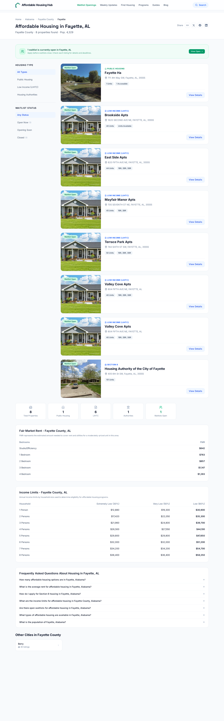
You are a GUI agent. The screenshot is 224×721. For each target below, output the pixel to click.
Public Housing (24, 79)
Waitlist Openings (86, 5)
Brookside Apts (116, 115)
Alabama (29, 19)
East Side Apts (116, 157)
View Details (195, 95)
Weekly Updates (108, 5)
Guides (156, 5)
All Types (22, 72)
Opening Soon (24, 130)
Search (200, 5)
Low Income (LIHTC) (27, 87)
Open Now (24, 122)
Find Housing (128, 5)
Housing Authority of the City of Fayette (135, 369)
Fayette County (46, 19)
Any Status (23, 114)
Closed (22, 137)
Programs (144, 5)
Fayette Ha (113, 73)
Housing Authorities (27, 94)
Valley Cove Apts (118, 284)
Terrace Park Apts (118, 242)
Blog (166, 5)
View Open (197, 51)
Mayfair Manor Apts (120, 200)
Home (18, 19)
